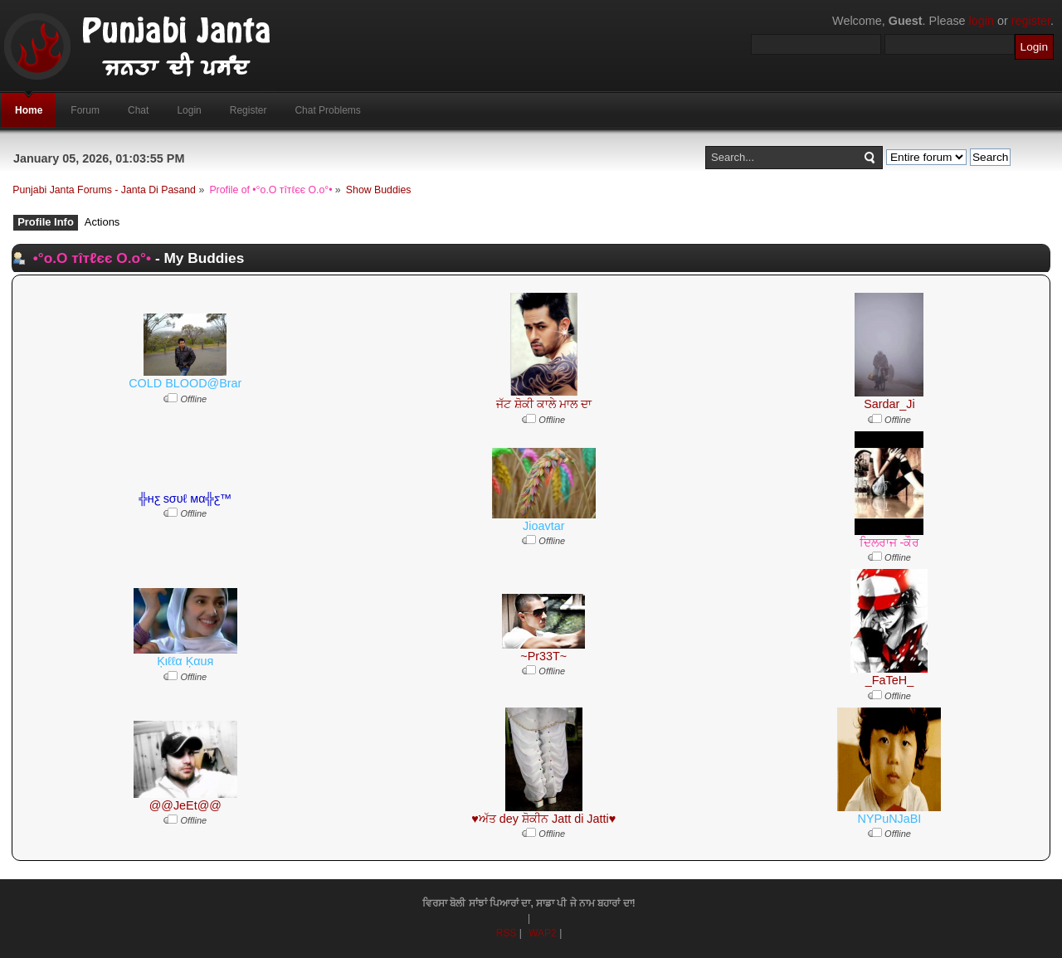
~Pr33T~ (543, 656)
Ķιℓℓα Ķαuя (185, 661)
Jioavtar (543, 525)
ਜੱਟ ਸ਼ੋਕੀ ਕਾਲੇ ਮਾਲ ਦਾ (544, 404)
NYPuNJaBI (890, 818)
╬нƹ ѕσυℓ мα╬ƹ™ (185, 498)
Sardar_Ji (889, 404)
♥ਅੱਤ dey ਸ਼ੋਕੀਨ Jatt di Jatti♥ (543, 818)
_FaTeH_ (889, 680)
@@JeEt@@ (185, 805)
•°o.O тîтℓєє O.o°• (92, 258)
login (981, 20)
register (1030, 20)
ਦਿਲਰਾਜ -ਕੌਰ (890, 542)
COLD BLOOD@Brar (185, 383)
